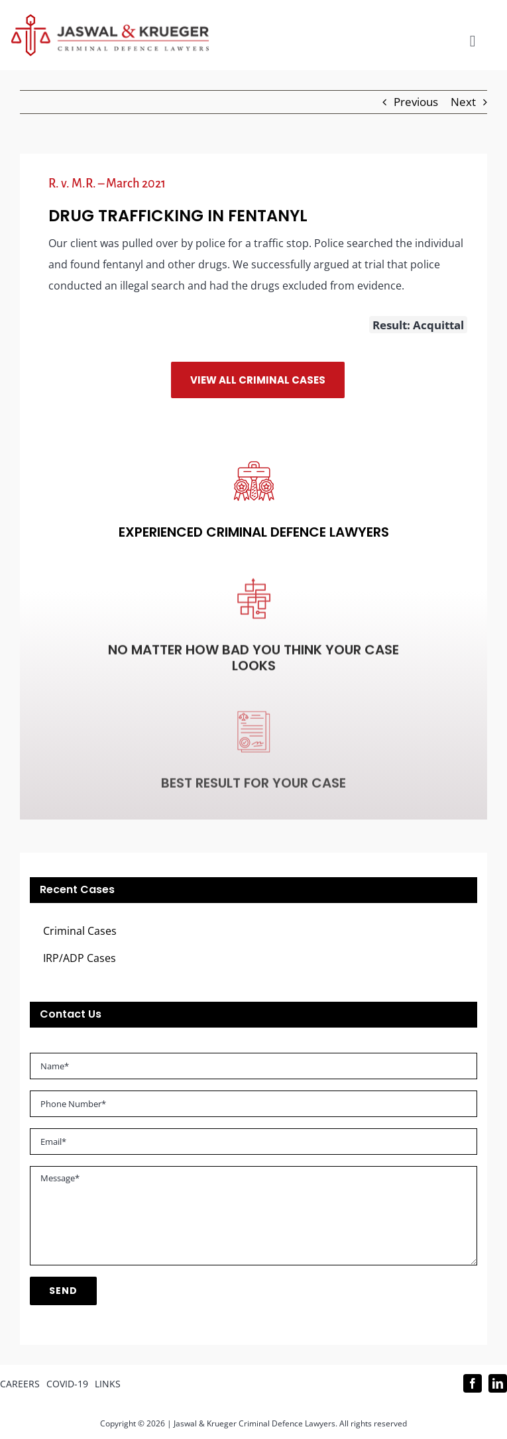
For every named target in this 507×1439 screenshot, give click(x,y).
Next (463, 101)
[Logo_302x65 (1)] (110, 19)
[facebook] (472, 1383)
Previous (416, 101)
